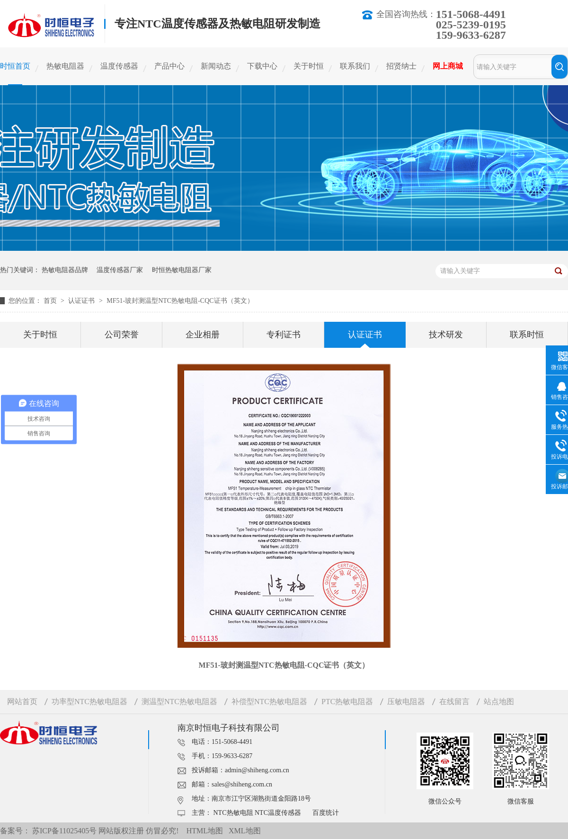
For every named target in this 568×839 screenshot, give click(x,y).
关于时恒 (308, 66)
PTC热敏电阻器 (347, 702)
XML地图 (245, 831)
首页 (51, 300)
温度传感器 (119, 66)
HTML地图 (204, 831)
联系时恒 (527, 334)
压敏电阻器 (406, 702)
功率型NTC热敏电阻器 (89, 702)
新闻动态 (216, 66)
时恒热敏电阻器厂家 (182, 270)
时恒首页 (15, 66)
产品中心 (169, 66)
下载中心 (262, 66)
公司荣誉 (122, 334)
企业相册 (203, 334)
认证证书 (82, 300)
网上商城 (448, 66)
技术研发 (446, 334)
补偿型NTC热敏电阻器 (269, 702)
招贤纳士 (401, 66)
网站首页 (22, 702)
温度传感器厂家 (120, 270)
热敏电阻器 (65, 66)
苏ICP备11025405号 (64, 831)
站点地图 (499, 702)
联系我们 (355, 66)
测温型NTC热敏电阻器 (179, 702)
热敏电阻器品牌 (65, 270)
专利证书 (283, 334)
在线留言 (454, 702)
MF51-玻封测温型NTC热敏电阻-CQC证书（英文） (179, 300)
